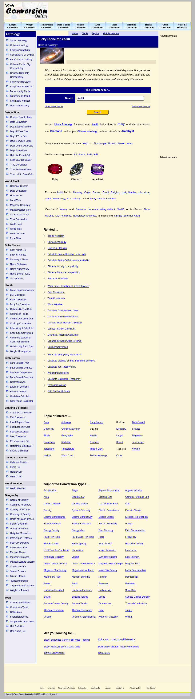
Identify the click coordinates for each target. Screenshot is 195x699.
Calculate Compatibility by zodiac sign (67, 254)
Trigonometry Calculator (22, 585)
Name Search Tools (20, 273)
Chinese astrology (87, 131)
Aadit (89, 154)
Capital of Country (19, 500)
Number (102, 577)
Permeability (131, 577)
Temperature (67, 448)
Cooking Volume (52, 503)
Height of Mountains (20, 533)
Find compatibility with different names (113, 143)
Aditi (95, 154)
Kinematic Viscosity (54, 557)
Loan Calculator (18, 436)
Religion (115, 192)
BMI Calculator (17, 295)
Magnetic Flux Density (55, 570)
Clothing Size (105, 497)
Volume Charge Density (84, 616)
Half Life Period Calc (20, 155)
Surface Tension (80, 603)
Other (119, 455)
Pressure (103, 583)
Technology (138, 442)
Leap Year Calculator (20, 160)
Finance (136, 429)
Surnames (81, 209)
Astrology (66, 422)
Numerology (59, 198)
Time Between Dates (20, 169)
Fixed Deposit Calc (19, 422)
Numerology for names (84, 215)
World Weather (17, 233)
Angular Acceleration (108, 490)
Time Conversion (18, 164)
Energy (129, 523)
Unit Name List (17, 631)
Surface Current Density (56, 603)
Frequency (130, 537)
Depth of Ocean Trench (22, 519)
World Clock (12, 181)
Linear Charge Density (55, 563)
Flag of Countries (18, 523)
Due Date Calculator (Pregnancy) (64, 379)
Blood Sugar (78, 497)
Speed (119, 442)
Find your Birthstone (20, 81)
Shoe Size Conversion (21, 333)
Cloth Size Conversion (21, 318)
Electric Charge (133, 510)
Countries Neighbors (20, 504)
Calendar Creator (19, 186)
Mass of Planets (18, 552)
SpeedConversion (114, 26)
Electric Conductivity (82, 517)
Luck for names (63, 215)
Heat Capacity (79, 543)
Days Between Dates (20, 141)
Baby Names (12, 245)
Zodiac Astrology (18, 40)
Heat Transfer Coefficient (56, 550)
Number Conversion (58, 347)
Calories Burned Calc (21, 309)
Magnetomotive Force (83, 570)
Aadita (82, 154)
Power (47, 583)
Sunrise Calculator (19, 214)
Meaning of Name (19, 259)
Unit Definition (17, 626)
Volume (136, 448)
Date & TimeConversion (63, 26)
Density (48, 510)
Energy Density (51, 530)
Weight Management (20, 351)
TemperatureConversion (46, 26)
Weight (47, 455)
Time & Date (96, 448)
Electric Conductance (55, 517)
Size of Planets (17, 576)
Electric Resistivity (107, 523)
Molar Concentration (135, 570)
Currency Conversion (21, 412)
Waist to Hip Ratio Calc (22, 346)
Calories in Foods (19, 314)
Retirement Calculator (21, 446)
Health (9, 285)
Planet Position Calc (20, 210)
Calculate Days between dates (63, 310)
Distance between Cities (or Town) (65, 341)
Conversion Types (19, 607)
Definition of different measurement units (118, 646)
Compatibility (73, 198)
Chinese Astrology (19, 45)
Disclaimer (151, 688)
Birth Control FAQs (19, 363)
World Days (16, 224)
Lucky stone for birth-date (103, 198)
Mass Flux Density (107, 570)
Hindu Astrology (63, 124)
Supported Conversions (22, 621)
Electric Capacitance (108, 510)
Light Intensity (132, 557)
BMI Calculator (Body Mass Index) (65, 354)
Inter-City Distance (19, 542)
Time (100, 610)
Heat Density (105, 543)
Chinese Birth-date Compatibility (19, 75)
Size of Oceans (18, 571)
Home (41, 688)
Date (127, 503)
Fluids (47, 435)
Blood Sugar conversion (22, 290)
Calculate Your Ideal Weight (62, 366)
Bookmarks (95, 688)
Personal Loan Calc (20, 441)
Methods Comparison (21, 372)
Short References (19, 616)
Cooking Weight (80, 503)
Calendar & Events (16, 457)
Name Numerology (19, 105)
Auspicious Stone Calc (21, 86)
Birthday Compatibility (21, 59)
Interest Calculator (19, 431)
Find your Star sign (57, 248)
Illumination (77, 550)
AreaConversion (97, 26)
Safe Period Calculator (21, 401)
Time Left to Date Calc (21, 174)
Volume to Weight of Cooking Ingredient (20, 339)
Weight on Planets (19, 590)
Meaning (77, 192)
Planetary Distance (19, 557)
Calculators (16, 612)
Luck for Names (18, 254)
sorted (86, 639)
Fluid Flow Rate (52, 537)
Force (101, 537)
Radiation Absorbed (54, 590)
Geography (11, 495)
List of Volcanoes (18, 547)
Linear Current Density (83, 563)
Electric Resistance (81, 523)
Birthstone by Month (20, 96)
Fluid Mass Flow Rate (83, 537)
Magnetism (137, 435)
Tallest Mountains (19, 581)
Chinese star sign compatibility (63, 266)
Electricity (121, 429)
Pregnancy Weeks (57, 385)
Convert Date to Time (21, 117)
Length (119, 435)
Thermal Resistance (82, 610)
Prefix (75, 583)
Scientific (94, 442)
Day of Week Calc (19, 131)
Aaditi (95, 124)
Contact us (120, 688)
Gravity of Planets (19, 528)
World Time (16, 229)
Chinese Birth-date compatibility (64, 272)
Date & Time (12, 112)
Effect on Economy (19, 386)
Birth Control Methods (21, 367)
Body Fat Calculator (20, 304)
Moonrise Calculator (20, 205)
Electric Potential (52, 523)
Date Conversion (18, 122)
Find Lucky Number (20, 101)
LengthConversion (12, 26)
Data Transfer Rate (108, 503)
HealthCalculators (148, 26)
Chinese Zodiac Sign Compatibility (20, 66)
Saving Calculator (19, 450)
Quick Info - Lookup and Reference (116, 639)
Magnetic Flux (132, 563)
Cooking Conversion (20, 323)
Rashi (106, 192)
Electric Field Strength (136, 517)
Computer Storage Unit (137, 497)
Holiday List (16, 195)
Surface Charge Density (137, 597)
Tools (8, 597)
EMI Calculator (17, 417)
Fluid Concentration (135, 530)
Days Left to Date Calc (21, 145)
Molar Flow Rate (52, 577)
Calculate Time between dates (63, 316)
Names (63, 209)
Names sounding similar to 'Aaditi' (106, 209)
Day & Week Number (20, 126)
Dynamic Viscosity (81, 510)
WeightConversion (29, 26)
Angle (75, 490)
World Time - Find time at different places (68, 286)
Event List (15, 467)
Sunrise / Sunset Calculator (61, 328)
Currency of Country (20, 514)
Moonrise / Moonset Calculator (63, 335)
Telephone (49, 448)
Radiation (66, 442)
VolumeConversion (80, 26)
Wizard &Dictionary (182, 26)
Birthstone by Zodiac (20, 91)
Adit (76, 154)
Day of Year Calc (18, 136)
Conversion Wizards (20, 602)
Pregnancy (49, 442)
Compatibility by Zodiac (22, 54)
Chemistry (49, 429)
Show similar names (54, 106)
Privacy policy (135, 688)
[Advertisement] (121, 10)
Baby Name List (18, 250)
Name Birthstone (18, 264)
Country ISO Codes (20, 509)
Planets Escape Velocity (22, 561)
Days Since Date (18, 150)
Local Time (15, 200)
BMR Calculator (18, 299)
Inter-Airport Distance (21, 538)
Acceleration (50, 490)
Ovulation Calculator (20, 396)
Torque (128, 610)
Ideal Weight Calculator (22, 328)
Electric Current (106, 517)
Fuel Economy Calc (20, 427)
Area (46, 422)
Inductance (131, 550)
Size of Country (18, 566)
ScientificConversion (131, 26)
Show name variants (141, 106)
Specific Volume (80, 597)
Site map (51, 688)
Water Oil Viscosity (107, 616)
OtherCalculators (165, 26)
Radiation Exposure (82, 590)
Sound (47, 597)
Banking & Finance (16, 407)
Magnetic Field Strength (110, 563)
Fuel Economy (51, 543)
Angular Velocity (133, 490)
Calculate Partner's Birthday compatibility (68, 260)
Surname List (17, 278)
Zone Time (15, 238)
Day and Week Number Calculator (65, 322)
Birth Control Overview (21, 377)
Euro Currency (105, 530)
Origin (87, 192)
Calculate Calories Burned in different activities (71, 360)
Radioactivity (104, 590)
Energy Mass (78, 530)
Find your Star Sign (20, 50)
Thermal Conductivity (136, 603)
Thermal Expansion (54, 610)
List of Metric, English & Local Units (62, 646)
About (107, 688)
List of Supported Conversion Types (62, 639)
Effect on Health (18, 391)
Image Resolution (107, 550)
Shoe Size (130, 590)
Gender (96, 192)
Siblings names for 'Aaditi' (127, 215)
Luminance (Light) (107, 557)
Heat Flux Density (134, 543)
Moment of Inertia (81, 577)
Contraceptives (17, 382)
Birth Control (13, 358)
